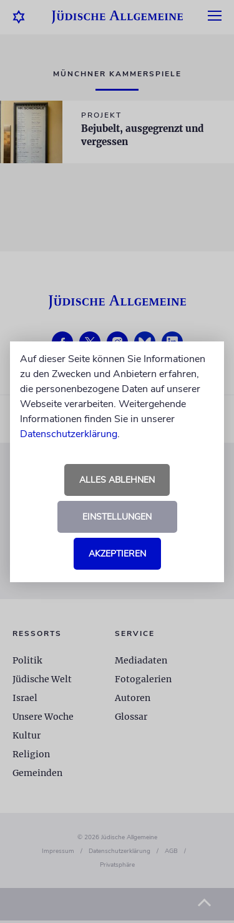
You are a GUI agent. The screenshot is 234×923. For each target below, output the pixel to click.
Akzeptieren (117, 554)
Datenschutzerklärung (68, 434)
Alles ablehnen (117, 480)
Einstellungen (117, 517)
